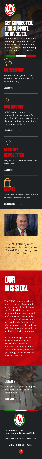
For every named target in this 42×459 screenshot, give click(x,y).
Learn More (8, 87)
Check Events (9, 204)
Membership (20, 445)
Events (11, 445)
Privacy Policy (32, 438)
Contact (30, 445)
